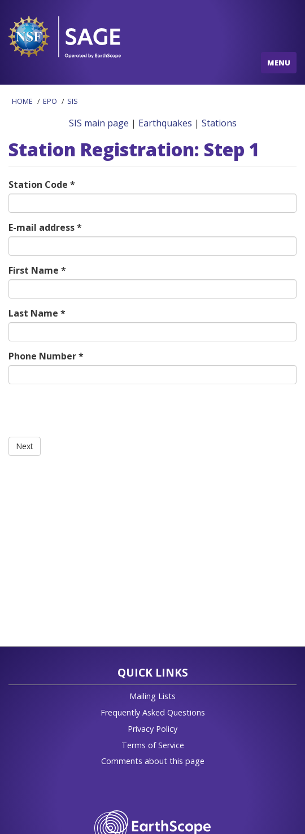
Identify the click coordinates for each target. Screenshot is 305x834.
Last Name (37, 313)
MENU (278, 63)
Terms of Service (152, 745)
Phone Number (46, 356)
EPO (50, 101)
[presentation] (94, 415)
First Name (37, 270)
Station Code (41, 184)
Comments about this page (152, 761)
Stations (219, 123)
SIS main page (99, 123)
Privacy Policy (152, 728)
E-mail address (45, 227)
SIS (72, 101)
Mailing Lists (152, 696)
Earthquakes (165, 123)
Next (24, 446)
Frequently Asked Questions (153, 712)
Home (22, 101)
